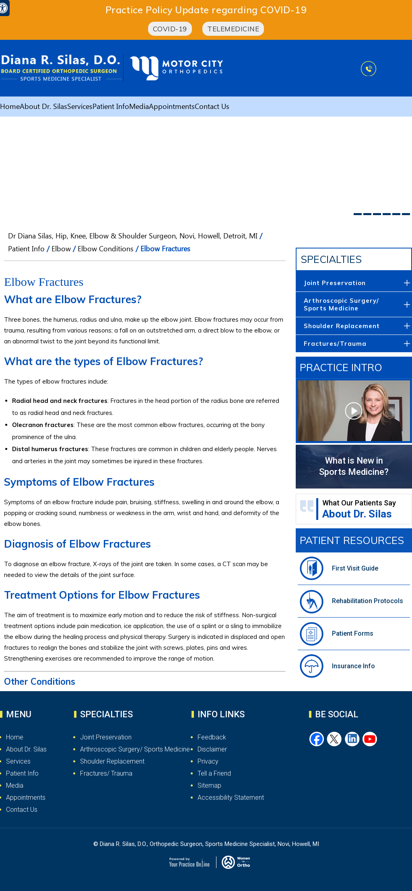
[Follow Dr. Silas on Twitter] (335, 739)
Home (10, 107)
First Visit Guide (355, 568)
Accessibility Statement (231, 797)
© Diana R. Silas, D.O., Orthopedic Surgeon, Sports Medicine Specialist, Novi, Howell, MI (206, 844)
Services (80, 107)
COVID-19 (170, 29)
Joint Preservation (335, 283)
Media (139, 107)
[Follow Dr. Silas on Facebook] (317, 739)
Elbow (61, 250)
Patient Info (111, 107)
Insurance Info (353, 666)
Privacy (208, 761)
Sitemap (209, 785)
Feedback (212, 737)
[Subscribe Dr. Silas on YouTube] (370, 739)
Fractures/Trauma (335, 343)
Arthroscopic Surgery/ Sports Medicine (341, 304)
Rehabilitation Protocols (367, 601)
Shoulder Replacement (342, 326)
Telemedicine (233, 29)
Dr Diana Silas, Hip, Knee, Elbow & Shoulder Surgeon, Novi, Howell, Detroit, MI (133, 237)
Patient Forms (352, 633)
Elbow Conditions (106, 250)
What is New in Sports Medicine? (354, 466)
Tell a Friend (214, 773)
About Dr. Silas (43, 107)
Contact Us (212, 107)
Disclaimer (212, 749)
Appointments (172, 107)
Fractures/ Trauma (106, 773)
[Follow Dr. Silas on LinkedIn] (352, 739)
